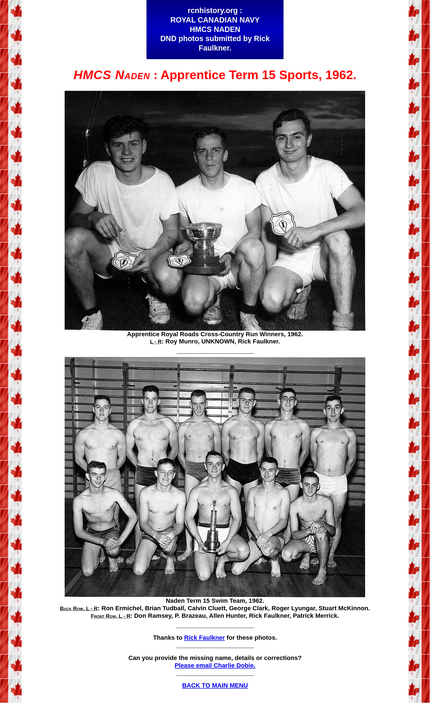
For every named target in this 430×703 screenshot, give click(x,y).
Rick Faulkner (204, 637)
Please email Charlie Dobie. (214, 665)
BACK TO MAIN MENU (215, 685)
